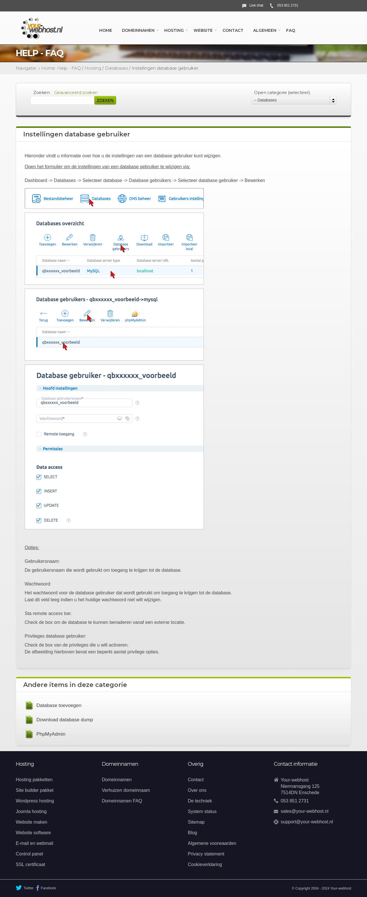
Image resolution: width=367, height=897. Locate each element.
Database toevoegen (58, 705)
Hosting (93, 68)
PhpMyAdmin (50, 734)
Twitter (25, 887)
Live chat (256, 5)
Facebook (46, 888)
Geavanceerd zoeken (75, 92)
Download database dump (64, 719)
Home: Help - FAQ (61, 68)
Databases (116, 68)
